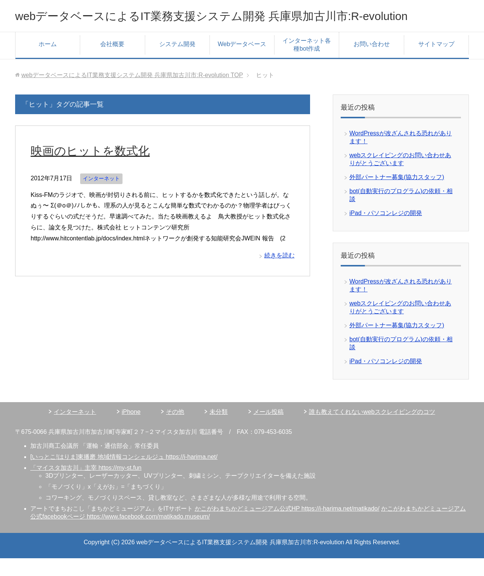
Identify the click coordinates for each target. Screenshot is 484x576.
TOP (132, 93)
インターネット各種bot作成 (306, 62)
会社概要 (112, 62)
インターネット (101, 196)
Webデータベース (242, 62)
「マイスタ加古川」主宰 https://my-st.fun (85, 485)
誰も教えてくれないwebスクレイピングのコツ (372, 429)
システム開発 (177, 62)
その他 (175, 429)
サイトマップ (436, 62)
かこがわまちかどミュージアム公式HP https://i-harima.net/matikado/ (287, 526)
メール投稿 (268, 429)
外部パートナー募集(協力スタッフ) (396, 195)
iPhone (131, 429)
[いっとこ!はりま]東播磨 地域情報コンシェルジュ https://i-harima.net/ (123, 474)
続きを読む (279, 273)
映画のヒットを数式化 (96, 168)
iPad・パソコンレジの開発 (385, 231)
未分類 (218, 429)
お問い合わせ (372, 62)
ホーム (48, 62)
